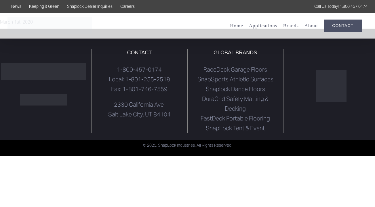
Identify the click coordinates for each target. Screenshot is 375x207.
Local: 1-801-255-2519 (139, 79)
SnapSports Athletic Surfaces (235, 79)
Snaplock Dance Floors (235, 89)
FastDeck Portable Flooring (235, 118)
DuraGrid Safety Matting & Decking (235, 103)
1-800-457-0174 (139, 69)
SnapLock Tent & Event (235, 128)
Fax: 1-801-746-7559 (139, 89)
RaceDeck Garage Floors (235, 69)
